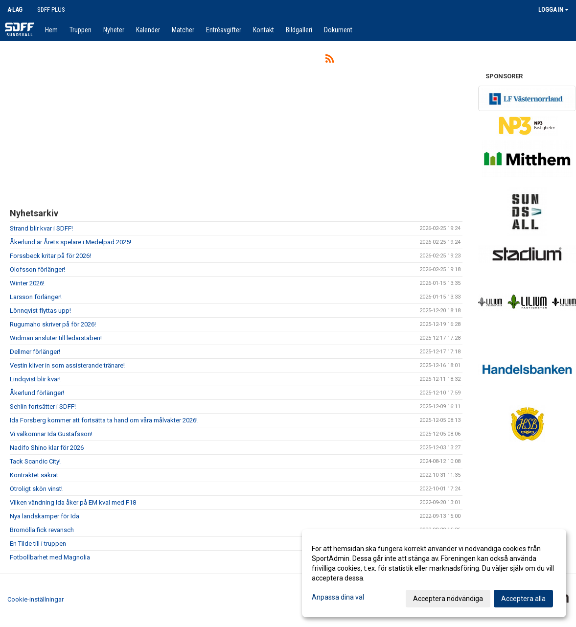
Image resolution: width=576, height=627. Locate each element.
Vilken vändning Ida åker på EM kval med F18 (73, 502)
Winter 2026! (27, 283)
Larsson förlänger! (36, 297)
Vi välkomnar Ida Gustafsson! (51, 434)
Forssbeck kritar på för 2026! (50, 255)
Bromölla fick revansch (42, 530)
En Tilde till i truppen (38, 543)
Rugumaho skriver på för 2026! (53, 324)
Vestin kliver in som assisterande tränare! (67, 365)
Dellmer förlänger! (35, 351)
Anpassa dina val (338, 597)
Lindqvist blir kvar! (35, 379)
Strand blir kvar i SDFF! (41, 228)
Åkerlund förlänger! (37, 392)
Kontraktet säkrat (34, 475)
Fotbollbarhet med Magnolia (50, 557)
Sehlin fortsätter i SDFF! (43, 406)
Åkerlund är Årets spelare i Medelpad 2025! (70, 242)
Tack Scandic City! (35, 461)
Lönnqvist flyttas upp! (40, 310)
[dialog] (434, 573)
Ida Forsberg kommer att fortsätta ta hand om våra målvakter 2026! (104, 420)
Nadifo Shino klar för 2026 (47, 447)
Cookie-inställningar (35, 599)
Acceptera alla (523, 599)
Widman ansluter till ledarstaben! (56, 338)
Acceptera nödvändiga (448, 599)
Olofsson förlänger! (37, 269)
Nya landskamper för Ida (44, 516)
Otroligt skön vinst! (36, 488)
